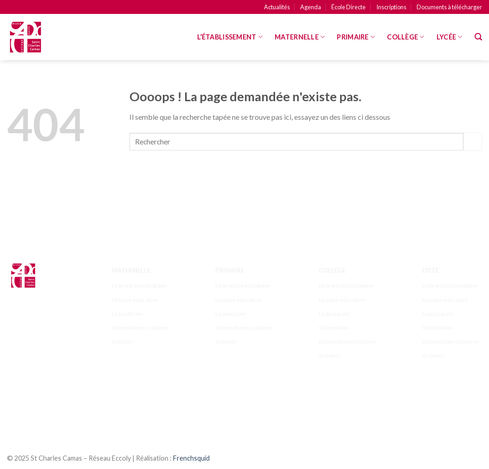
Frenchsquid (191, 458)
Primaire (356, 37)
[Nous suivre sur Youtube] (36, 414)
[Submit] (472, 141)
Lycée (450, 37)
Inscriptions (391, 7)
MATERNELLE (300, 37)
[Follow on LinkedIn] (18, 414)
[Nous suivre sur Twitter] (54, 402)
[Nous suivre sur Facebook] (18, 402)
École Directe (348, 7)
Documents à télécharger (449, 7)
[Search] (478, 37)
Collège (406, 37)
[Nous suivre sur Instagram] (36, 402)
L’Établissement (230, 37)
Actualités (277, 7)
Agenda (310, 7)
